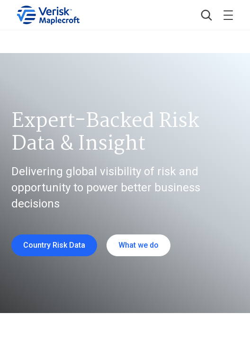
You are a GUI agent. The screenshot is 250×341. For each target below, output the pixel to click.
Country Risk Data (54, 245)
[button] (206, 15)
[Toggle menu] (228, 15)
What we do (138, 245)
